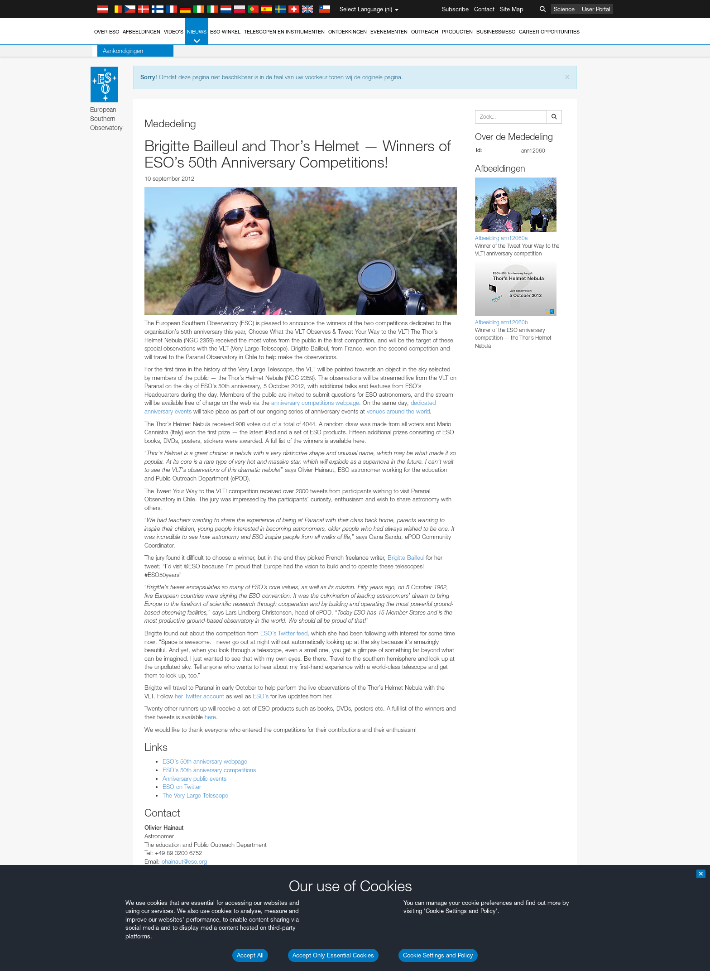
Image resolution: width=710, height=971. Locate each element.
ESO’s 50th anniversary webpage (205, 761)
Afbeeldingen (141, 32)
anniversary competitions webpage (315, 402)
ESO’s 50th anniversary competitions (209, 770)
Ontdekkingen (347, 32)
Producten (457, 32)
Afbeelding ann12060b (501, 322)
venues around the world (398, 411)
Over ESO (106, 32)
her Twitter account (199, 696)
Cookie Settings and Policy (438, 955)
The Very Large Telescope (195, 795)
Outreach (424, 32)
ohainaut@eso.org (184, 861)
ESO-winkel (225, 32)
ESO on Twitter (182, 786)
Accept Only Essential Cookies (333, 955)
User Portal (596, 9)
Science (564, 9)
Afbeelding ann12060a (501, 238)
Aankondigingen (118, 50)
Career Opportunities (549, 32)
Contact (484, 9)
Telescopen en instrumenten (284, 32)
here (210, 717)
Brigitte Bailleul (406, 557)
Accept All (250, 955)
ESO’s (261, 696)
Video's (173, 32)
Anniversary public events (194, 778)
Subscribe (455, 9)
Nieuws (196, 37)
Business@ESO (495, 32)
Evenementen (389, 32)
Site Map (511, 9)
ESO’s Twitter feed (283, 633)
